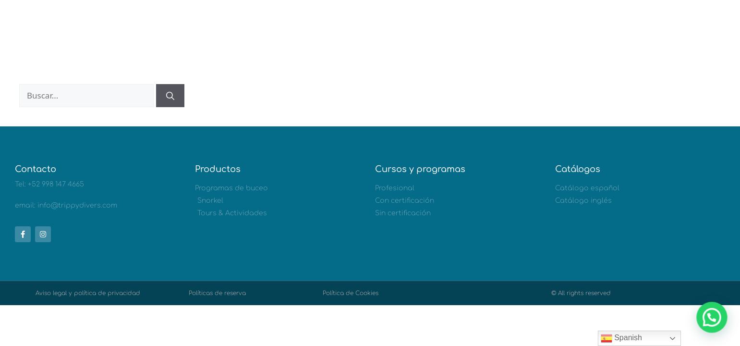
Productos (218, 169)
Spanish (621, 338)
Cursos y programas (420, 169)
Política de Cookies (350, 293)
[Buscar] (170, 95)
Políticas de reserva (217, 293)
